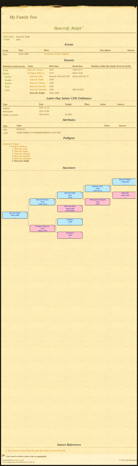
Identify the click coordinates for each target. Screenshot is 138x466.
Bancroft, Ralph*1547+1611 (70, 195)
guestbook (41, 456)
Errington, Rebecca (36, 73)
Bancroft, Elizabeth (38, 89)
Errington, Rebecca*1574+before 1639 (42, 228)
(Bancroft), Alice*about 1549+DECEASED (69, 208)
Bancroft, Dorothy (38, 86)
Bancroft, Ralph (37, 79)
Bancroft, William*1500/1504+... (125, 182)
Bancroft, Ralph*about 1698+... (14, 215)
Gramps (16, 460)
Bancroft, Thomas (35, 70)
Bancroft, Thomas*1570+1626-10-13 (42, 202)
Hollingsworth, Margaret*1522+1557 (97, 202)
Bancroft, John (36, 76)
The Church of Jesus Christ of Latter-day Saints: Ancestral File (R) (36, 450)
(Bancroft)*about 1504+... (125, 195)
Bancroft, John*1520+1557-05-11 (97, 188)
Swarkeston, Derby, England (56, 54)
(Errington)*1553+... (70, 235)
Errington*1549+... (70, 222)
